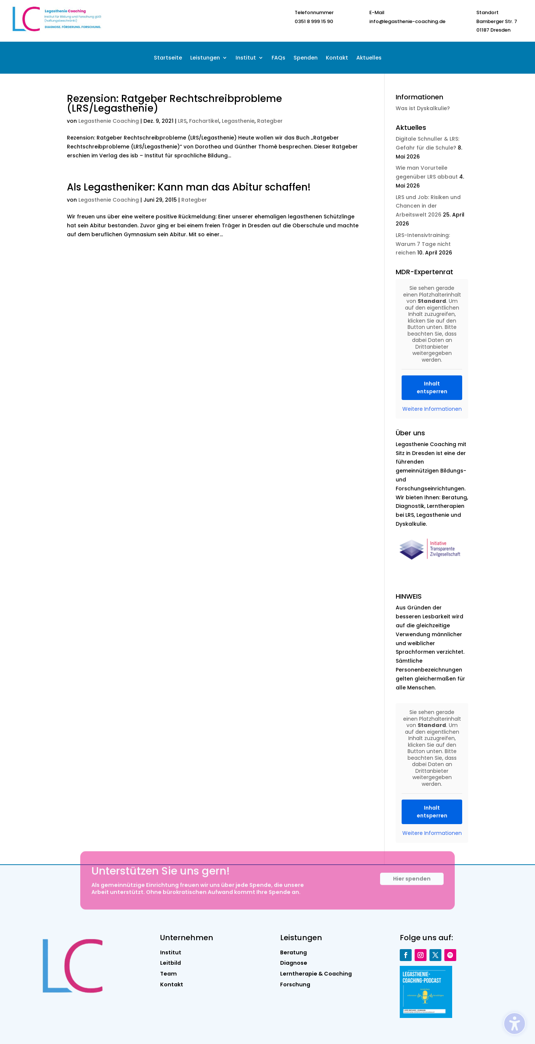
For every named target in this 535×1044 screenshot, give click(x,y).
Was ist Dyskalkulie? (423, 108)
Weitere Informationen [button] (431, 409)
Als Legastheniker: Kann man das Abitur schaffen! (189, 187)
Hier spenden (412, 884)
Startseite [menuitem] (168, 58)
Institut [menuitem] (246, 58)
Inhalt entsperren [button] (431, 387)
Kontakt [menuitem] (337, 58)
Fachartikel (204, 121)
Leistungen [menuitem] (205, 58)
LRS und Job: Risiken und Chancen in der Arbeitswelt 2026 (428, 206)
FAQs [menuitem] (278, 58)
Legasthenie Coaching (108, 121)
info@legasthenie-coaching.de (407, 21)
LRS (182, 121)
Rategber (270, 121)
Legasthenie (238, 121)
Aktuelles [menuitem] (369, 58)
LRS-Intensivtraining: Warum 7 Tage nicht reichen (423, 244)
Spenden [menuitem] (306, 58)
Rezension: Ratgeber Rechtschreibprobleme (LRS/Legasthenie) (174, 103)
